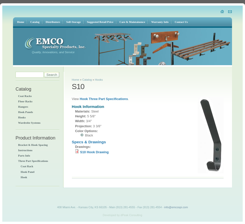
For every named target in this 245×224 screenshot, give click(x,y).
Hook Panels (25, 112)
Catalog (87, 79)
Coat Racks (25, 95)
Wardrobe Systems (29, 122)
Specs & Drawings (89, 142)
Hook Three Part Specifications (104, 99)
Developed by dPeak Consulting (122, 215)
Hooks (22, 117)
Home (75, 79)
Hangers (23, 106)
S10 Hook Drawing (94, 152)
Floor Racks (25, 101)
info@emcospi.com (176, 207)
